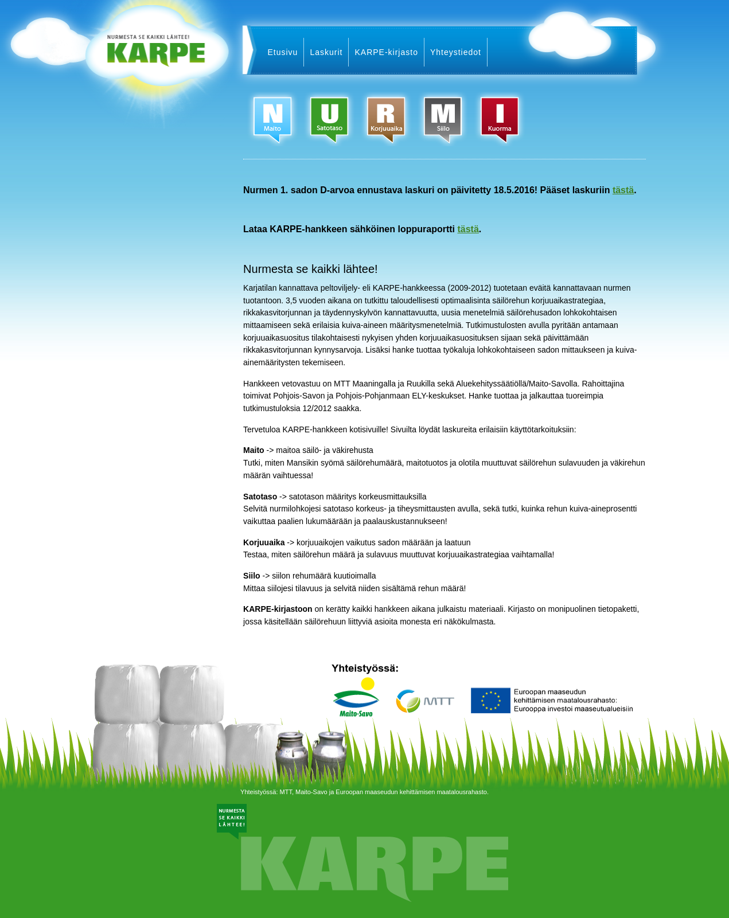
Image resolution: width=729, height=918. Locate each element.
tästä (623, 190)
